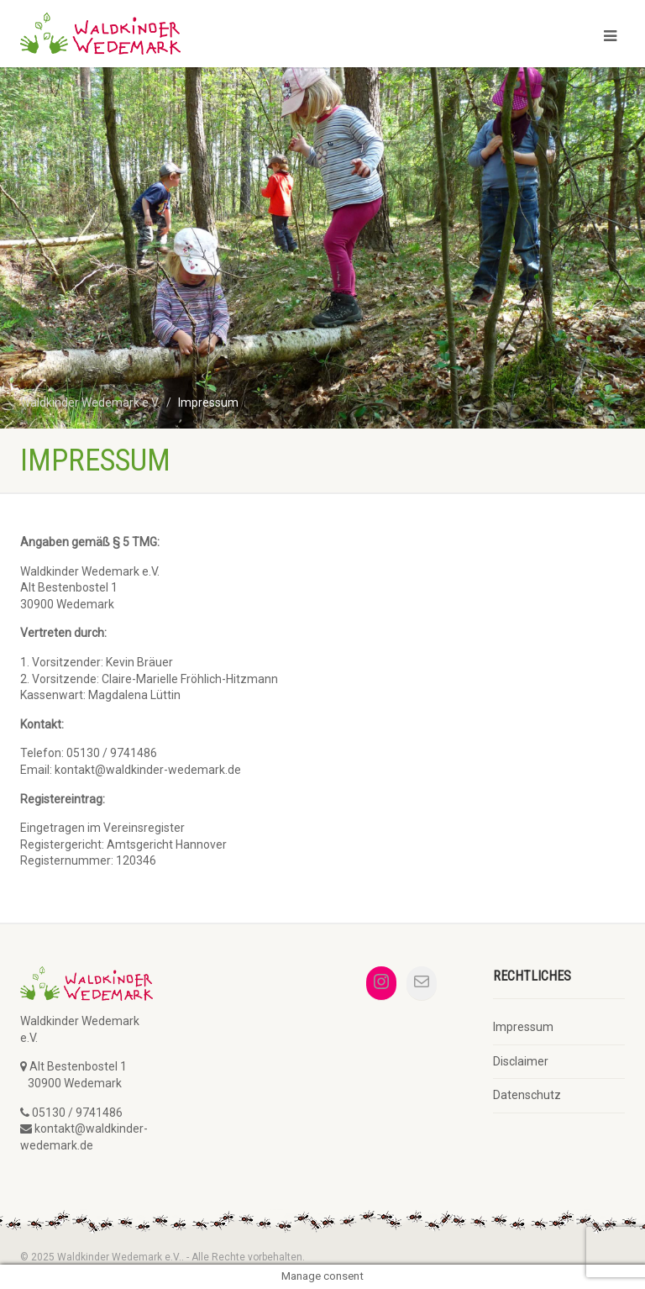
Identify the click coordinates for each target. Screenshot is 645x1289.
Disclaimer (520, 1061)
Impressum (523, 1027)
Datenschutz (527, 1095)
